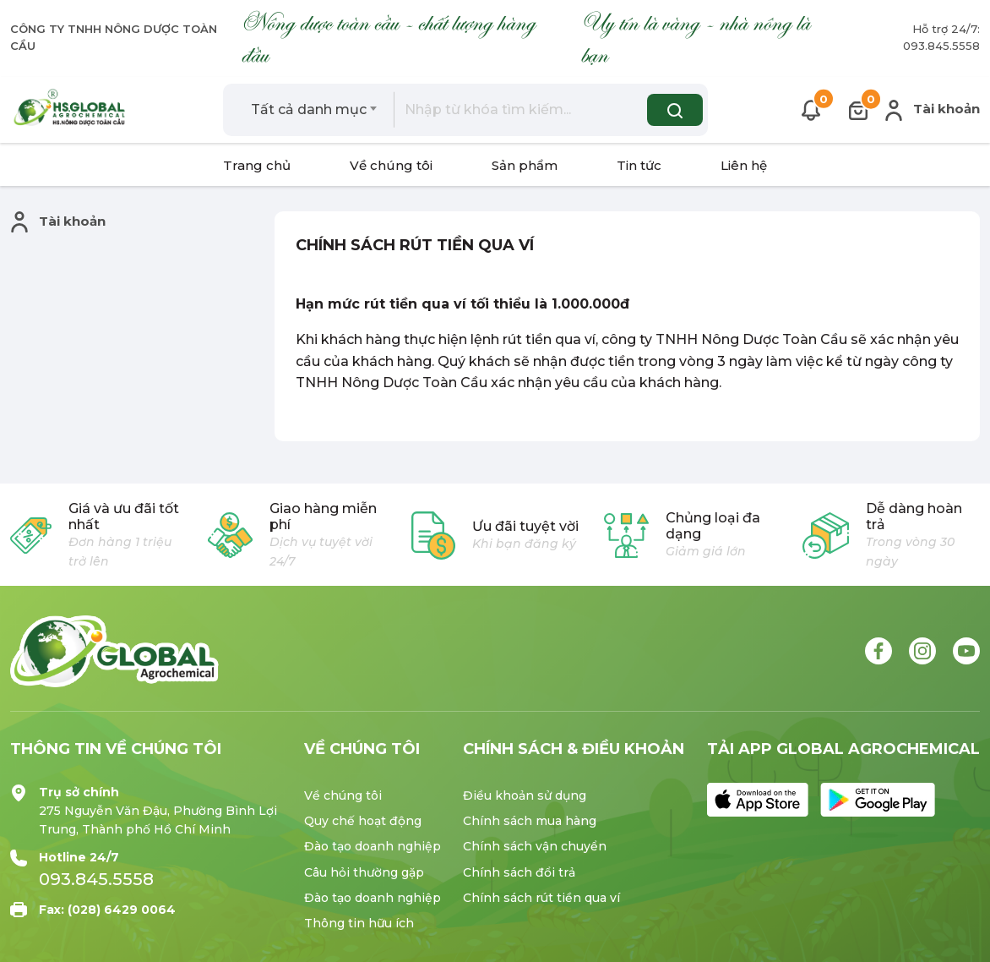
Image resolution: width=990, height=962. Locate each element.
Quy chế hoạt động (363, 820)
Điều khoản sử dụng (524, 795)
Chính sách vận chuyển (535, 846)
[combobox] (314, 110)
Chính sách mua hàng (529, 820)
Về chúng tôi (391, 165)
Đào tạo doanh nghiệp (372, 846)
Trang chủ (257, 165)
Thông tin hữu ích (359, 923)
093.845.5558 (96, 879)
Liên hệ (744, 165)
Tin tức (639, 165)
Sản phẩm (525, 165)
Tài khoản (932, 110)
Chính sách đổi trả (519, 872)
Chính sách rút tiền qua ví (541, 897)
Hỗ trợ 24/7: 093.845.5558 (941, 37)
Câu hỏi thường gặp (364, 872)
